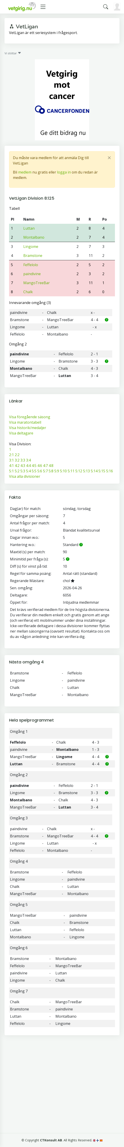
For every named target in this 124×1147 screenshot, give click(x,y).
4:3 (22, 465)
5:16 (109, 470)
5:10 (63, 470)
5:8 (51, 470)
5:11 (71, 470)
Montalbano (33, 237)
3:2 (17, 460)
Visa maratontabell (25, 422)
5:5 (34, 470)
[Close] (109, 157)
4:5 (34, 465)
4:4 (28, 465)
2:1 (11, 454)
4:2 (17, 465)
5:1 (11, 470)
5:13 (86, 470)
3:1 (11, 460)
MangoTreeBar (36, 282)
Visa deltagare (21, 433)
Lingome (30, 246)
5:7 (45, 470)
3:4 (28, 460)
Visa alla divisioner (24, 476)
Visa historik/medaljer (27, 427)
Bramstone (32, 255)
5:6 (39, 470)
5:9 (56, 470)
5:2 (17, 470)
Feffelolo (30, 264)
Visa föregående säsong (29, 416)
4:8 (51, 465)
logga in (64, 172)
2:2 (17, 454)
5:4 (28, 470)
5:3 (22, 470)
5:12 (78, 470)
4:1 (11, 465)
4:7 (45, 465)
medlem (24, 172)
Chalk (28, 291)
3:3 (22, 460)
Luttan (29, 228)
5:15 (101, 470)
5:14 (94, 470)
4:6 (39, 465)
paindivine (32, 273)
